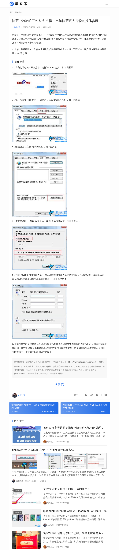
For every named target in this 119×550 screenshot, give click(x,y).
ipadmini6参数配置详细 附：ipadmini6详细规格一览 (75, 514)
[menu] (107, 4)
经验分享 (47, 27)
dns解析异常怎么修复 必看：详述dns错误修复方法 (43, 451)
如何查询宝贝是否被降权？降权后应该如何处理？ (73, 428)
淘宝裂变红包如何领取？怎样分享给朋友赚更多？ (73, 537)
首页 (11, 12)
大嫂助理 (16, 27)
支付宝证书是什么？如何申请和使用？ (66, 490)
